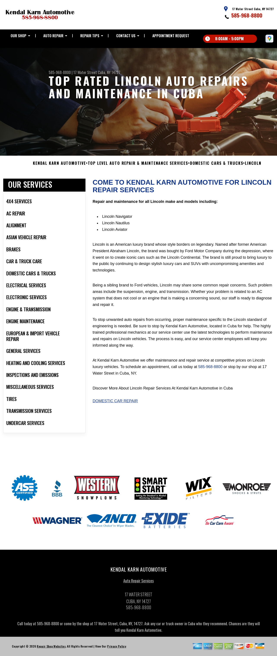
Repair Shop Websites (51, 648)
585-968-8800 (246, 15)
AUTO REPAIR (53, 35)
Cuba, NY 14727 (109, 72)
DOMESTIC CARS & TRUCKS (216, 165)
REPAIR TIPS (89, 35)
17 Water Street (85, 72)
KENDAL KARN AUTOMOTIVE (59, 165)
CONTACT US (125, 35)
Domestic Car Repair (115, 403)
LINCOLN (253, 165)
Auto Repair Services (138, 583)
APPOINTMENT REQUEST (170, 35)
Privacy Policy (116, 648)
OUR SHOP (18, 35)
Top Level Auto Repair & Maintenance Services (138, 165)
